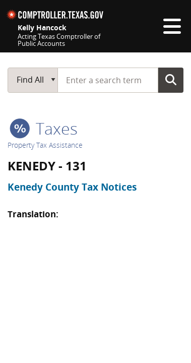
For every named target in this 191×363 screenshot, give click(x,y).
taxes (44, 128)
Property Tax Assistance (45, 145)
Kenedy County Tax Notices (72, 187)
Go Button (170, 80)
